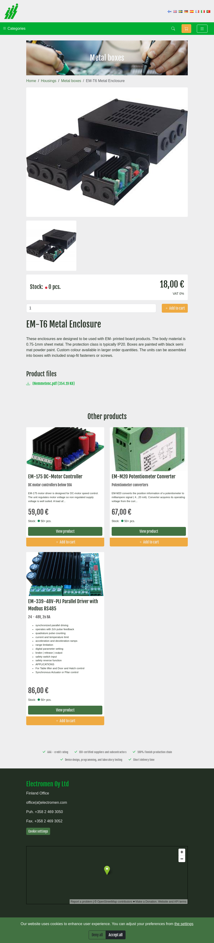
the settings (183, 924)
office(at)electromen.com (46, 802)
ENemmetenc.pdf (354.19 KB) (50, 383)
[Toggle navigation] (202, 29)
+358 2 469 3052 (49, 821)
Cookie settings (38, 831)
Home (31, 81)
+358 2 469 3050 (49, 812)
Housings (48, 81)
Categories (14, 28)
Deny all (97, 935)
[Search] (173, 28)
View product (65, 531)
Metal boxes (71, 81)
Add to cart (175, 308)
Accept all (116, 935)
